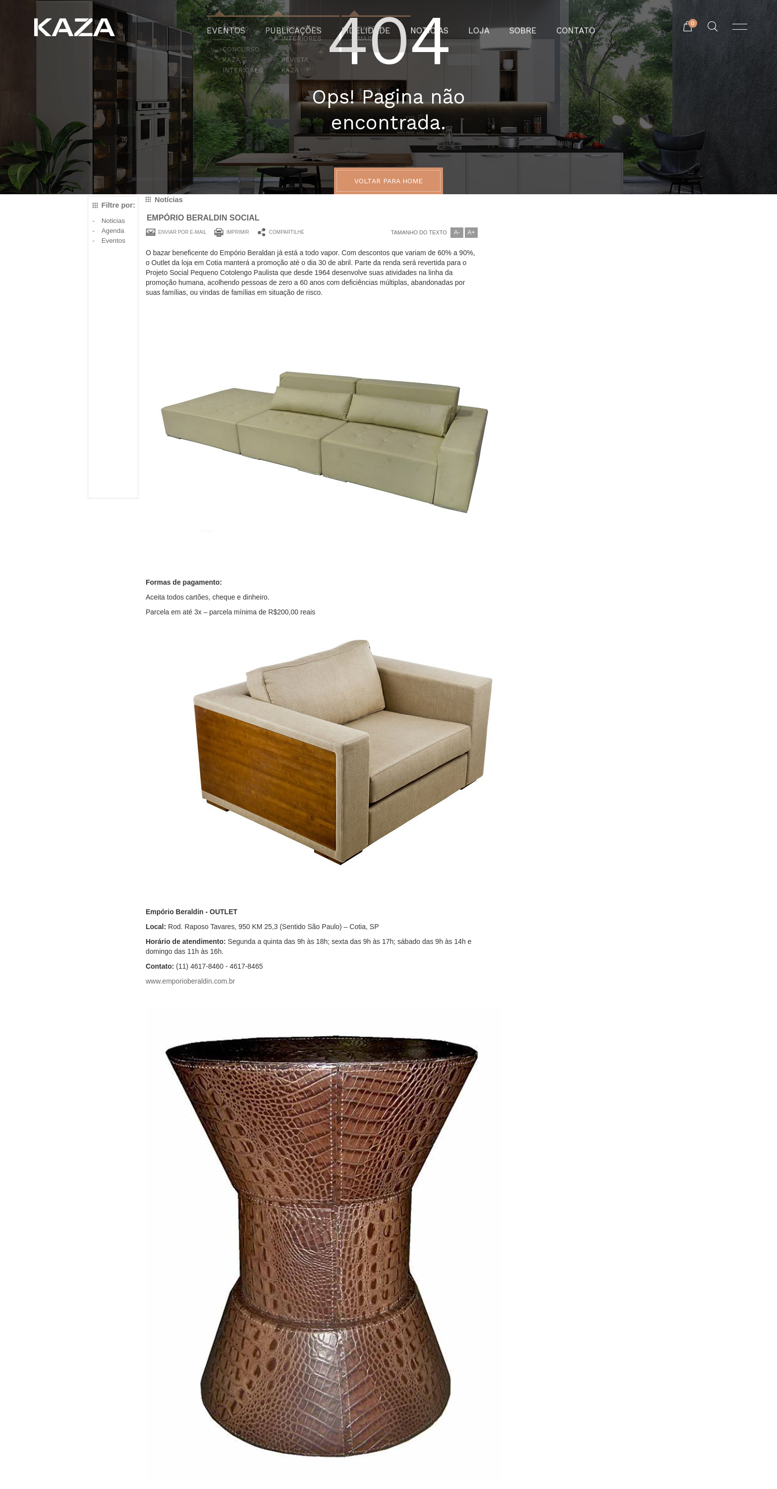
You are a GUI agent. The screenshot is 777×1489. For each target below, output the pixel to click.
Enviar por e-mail (182, 232)
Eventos (113, 240)
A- (457, 232)
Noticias (113, 220)
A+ (471, 232)
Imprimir (237, 232)
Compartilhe (286, 232)
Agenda (113, 230)
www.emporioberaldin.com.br (190, 981)
